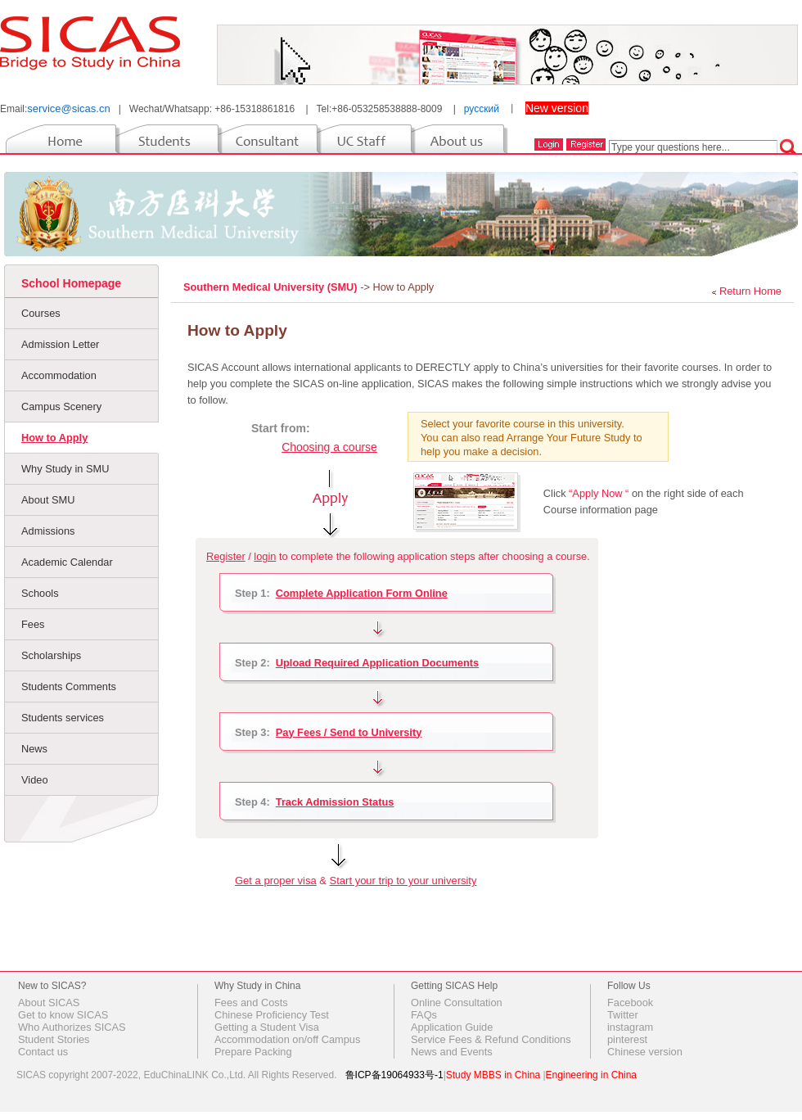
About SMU (47, 500)
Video (34, 780)
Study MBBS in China (493, 1075)
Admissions (47, 531)
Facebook (630, 1002)
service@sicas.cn (68, 108)
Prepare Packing (253, 1051)
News (34, 749)
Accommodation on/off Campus (287, 1039)
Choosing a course (329, 447)
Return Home (750, 291)
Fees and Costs (251, 1002)
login (265, 556)
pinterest (627, 1039)
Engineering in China (591, 1075)
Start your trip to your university (403, 880)
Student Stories (54, 1039)
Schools (40, 593)
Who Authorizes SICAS (72, 1027)
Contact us (43, 1051)
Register (226, 556)
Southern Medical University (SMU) (271, 287)
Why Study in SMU (65, 469)
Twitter (622, 1015)
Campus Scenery (61, 406)
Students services (62, 717)
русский (481, 109)
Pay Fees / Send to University (349, 732)
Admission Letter (60, 344)
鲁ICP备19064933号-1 (394, 1075)
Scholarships (51, 655)
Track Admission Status (335, 802)
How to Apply (54, 437)
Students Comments (68, 686)
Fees (32, 624)
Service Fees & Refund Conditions (491, 1039)
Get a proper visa (276, 880)
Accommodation (59, 375)
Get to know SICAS (63, 1015)
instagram (630, 1027)
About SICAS (48, 1002)
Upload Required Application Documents (377, 663)
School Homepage (71, 283)
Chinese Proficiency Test (271, 1015)
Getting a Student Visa (266, 1027)
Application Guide (452, 1027)
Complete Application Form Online (362, 593)
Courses (41, 313)
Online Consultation (456, 1002)
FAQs (424, 1015)
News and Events (452, 1051)
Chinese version (645, 1051)
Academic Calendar (67, 562)
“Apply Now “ (599, 493)
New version (556, 108)
